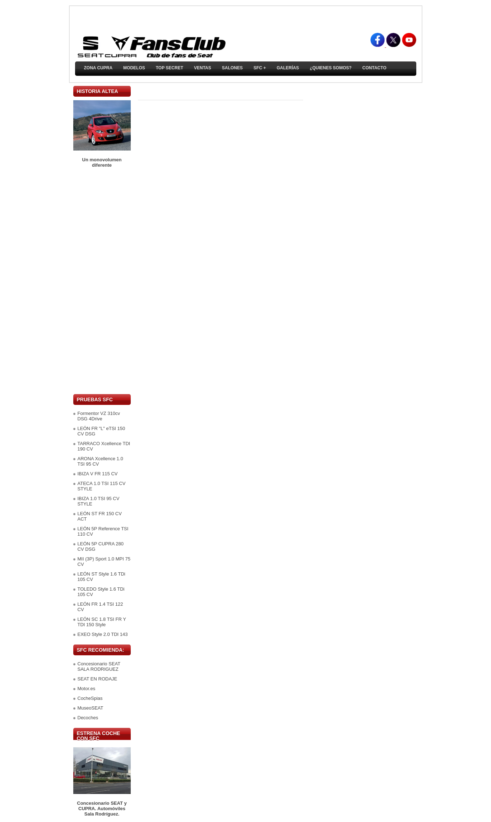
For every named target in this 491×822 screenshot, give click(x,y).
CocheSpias (90, 698)
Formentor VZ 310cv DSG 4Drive (99, 416)
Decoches (88, 717)
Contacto (374, 67)
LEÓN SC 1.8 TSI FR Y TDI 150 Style (102, 621)
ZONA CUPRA (98, 67)
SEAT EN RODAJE (97, 679)
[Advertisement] (102, 281)
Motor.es (87, 688)
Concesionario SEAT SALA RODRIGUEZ (99, 666)
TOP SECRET (169, 67)
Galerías (288, 67)
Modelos (134, 67)
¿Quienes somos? (331, 67)
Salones (232, 67)
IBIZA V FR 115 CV (98, 473)
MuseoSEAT (90, 708)
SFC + (260, 67)
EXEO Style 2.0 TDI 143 (103, 634)
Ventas (202, 67)
